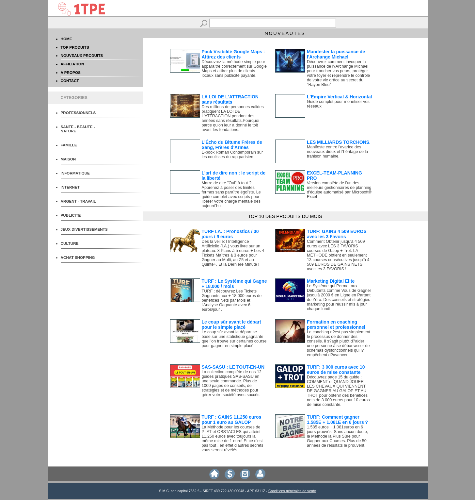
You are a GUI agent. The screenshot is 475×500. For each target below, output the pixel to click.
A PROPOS (71, 72)
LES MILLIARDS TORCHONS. (339, 142)
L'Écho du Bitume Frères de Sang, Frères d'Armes (232, 145)
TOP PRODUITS (75, 47)
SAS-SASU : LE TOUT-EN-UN (233, 367)
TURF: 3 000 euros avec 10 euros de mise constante (336, 369)
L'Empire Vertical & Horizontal (339, 96)
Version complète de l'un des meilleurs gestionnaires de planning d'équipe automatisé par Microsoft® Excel (339, 190)
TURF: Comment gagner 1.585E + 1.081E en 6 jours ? (337, 419)
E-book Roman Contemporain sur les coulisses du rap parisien (232, 154)
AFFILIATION (72, 64)
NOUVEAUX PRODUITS (82, 55)
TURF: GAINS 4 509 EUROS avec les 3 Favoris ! (337, 234)
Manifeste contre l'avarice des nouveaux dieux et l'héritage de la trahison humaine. (337, 151)
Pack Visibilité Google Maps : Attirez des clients (233, 54)
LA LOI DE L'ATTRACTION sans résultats (230, 99)
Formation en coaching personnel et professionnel (336, 324)
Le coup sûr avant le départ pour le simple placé (231, 324)
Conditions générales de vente (292, 491)
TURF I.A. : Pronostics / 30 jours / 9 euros (230, 234)
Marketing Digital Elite (331, 281)
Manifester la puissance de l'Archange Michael (336, 54)
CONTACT (70, 80)
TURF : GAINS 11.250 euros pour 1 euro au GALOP (231, 419)
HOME (66, 39)
